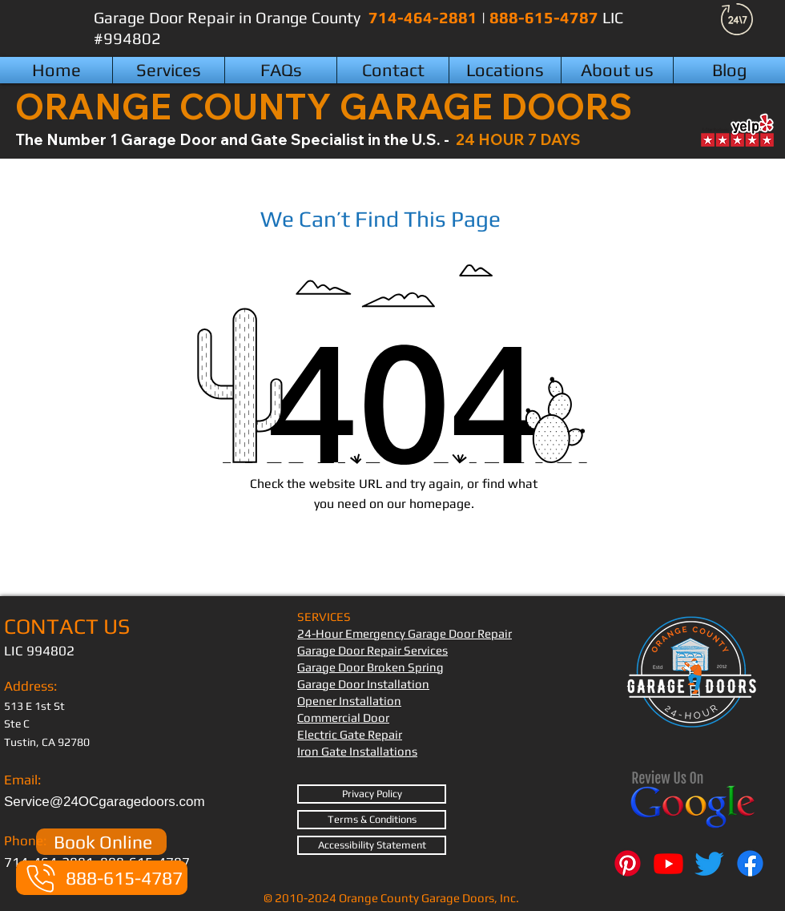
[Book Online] (101, 841)
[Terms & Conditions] (371, 819)
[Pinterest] (627, 863)
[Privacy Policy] (371, 794)
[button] (505, 70)
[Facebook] (750, 863)
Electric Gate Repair (349, 734)
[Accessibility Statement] (371, 845)
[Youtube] (668, 863)
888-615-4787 (545, 17)
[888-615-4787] (101, 878)
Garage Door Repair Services (372, 650)
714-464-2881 (424, 17)
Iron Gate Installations (357, 751)
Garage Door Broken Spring (370, 667)
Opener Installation (349, 700)
